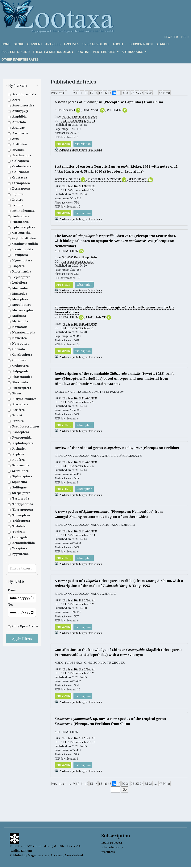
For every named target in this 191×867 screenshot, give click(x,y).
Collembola (19, 172)
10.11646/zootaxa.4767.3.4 (77, 328)
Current (34, 44)
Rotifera (18, 460)
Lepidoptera (19, 277)
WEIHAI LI (117, 110)
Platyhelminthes (19, 399)
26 (150, 93)
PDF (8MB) (63, 213)
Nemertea (19, 338)
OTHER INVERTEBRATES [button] (20, 59)
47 (160, 93)
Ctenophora (19, 183)
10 (77, 93)
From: (12, 590)
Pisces (17, 393)
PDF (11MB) (63, 489)
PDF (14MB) (63, 284)
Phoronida (19, 382)
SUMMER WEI (141, 179)
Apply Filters (22, 638)
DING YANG (94, 110)
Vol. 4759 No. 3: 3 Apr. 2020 (79, 669)
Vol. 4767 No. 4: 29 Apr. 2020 (80, 257)
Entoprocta (19, 222)
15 (100, 93)
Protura (18, 421)
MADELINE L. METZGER (107, 179)
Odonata (18, 349)
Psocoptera (19, 432)
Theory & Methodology (53, 52)
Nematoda (19, 327)
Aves (15, 139)
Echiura (17, 205)
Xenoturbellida (19, 543)
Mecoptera (19, 299)
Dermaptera (19, 189)
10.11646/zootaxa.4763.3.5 (77, 466)
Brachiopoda (19, 155)
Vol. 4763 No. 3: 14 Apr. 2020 (80, 462)
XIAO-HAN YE (98, 317)
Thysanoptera (19, 510)
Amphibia (19, 116)
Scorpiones (19, 471)
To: (10, 605)
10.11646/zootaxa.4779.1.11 (78, 120)
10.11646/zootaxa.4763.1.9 (77, 604)
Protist (83, 52)
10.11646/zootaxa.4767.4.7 (77, 261)
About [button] (118, 44)
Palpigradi (19, 371)
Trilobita (19, 526)
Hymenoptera (19, 260)
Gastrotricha (19, 233)
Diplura (17, 194)
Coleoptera (19, 161)
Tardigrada (19, 498)
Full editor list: (16, 52)
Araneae (18, 128)
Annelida (19, 122)
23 (137, 93)
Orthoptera (19, 366)
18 (114, 93)
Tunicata (18, 532)
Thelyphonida (19, 504)
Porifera (18, 410)
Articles (52, 44)
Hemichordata (19, 249)
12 (86, 93)
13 (91, 93)
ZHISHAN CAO (68, 110)
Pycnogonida (19, 438)
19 (118, 93)
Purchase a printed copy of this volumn (80, 149)
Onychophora (19, 355)
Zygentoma (19, 554)
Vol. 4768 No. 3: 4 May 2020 (79, 186)
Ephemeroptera (19, 227)
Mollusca (19, 316)
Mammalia (19, 288)
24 (141, 93)
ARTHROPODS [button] (133, 52)
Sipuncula (19, 482)
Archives (71, 44)
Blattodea (19, 144)
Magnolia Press (38, 855)
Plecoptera (19, 404)
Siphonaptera (19, 476)
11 (82, 93)
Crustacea (19, 177)
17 (109, 93)
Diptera (17, 200)
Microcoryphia (19, 310)
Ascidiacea (19, 133)
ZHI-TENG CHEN (69, 251)
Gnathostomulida (19, 244)
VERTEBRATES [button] (104, 52)
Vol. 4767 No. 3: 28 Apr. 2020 (80, 324)
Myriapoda (19, 321)
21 (128, 93)
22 (132, 93)
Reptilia (18, 454)
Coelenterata (19, 166)
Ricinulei (19, 449)
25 (146, 93)
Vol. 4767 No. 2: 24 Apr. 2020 (80, 398)
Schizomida (19, 465)
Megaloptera (19, 305)
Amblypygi (19, 111)
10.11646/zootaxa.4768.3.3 (77, 190)
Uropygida (19, 537)
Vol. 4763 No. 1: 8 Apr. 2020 (79, 600)
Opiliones (19, 360)
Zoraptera (19, 548)
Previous (57, 93)
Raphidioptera (19, 443)
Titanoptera (19, 515)
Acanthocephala (19, 94)
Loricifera (19, 283)
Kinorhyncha (19, 271)
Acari (16, 100)
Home (6, 44)
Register (171, 37)
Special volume (96, 44)
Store (19, 44)
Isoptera (18, 266)
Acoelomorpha (19, 105)
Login (185, 37)
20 (123, 93)
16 (105, 93)
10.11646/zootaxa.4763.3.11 (78, 535)
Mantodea (19, 294)
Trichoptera (19, 521)
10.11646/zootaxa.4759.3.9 (77, 673)
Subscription (141, 44)
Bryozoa (18, 150)
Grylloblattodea (19, 238)
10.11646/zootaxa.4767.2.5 (77, 402)
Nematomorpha (19, 332)
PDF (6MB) (63, 144)
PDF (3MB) (63, 696)
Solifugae (19, 487)
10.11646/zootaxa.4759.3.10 (78, 742)
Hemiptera (19, 255)
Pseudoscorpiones (19, 426)
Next (166, 93)
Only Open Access (19, 626)
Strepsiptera (19, 493)
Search (162, 44)
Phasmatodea (19, 377)
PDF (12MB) (63, 425)
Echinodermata (19, 211)
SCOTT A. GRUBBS (70, 179)
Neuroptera (19, 343)
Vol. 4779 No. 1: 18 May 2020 (80, 116)
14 (96, 93)
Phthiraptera (19, 388)
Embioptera (19, 216)
